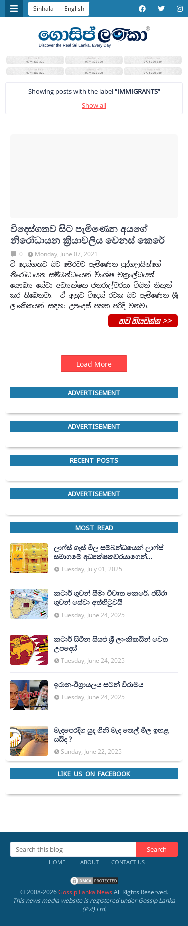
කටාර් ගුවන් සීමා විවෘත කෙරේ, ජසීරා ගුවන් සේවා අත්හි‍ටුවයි (110, 598)
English (74, 8)
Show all (94, 105)
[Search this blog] (73, 849)
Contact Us (128, 862)
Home (57, 862)
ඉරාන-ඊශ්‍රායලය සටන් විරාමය (98, 684)
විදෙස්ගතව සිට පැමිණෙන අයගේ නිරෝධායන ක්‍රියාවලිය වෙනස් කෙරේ (87, 234)
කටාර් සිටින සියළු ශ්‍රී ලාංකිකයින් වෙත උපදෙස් (111, 644)
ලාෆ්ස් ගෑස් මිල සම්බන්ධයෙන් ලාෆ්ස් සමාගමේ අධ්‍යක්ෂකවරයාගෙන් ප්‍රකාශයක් (108, 552)
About (89, 862)
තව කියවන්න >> (143, 320)
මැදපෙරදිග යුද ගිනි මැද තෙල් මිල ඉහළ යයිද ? (111, 735)
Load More (94, 364)
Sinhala (43, 8)
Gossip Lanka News (85, 892)
